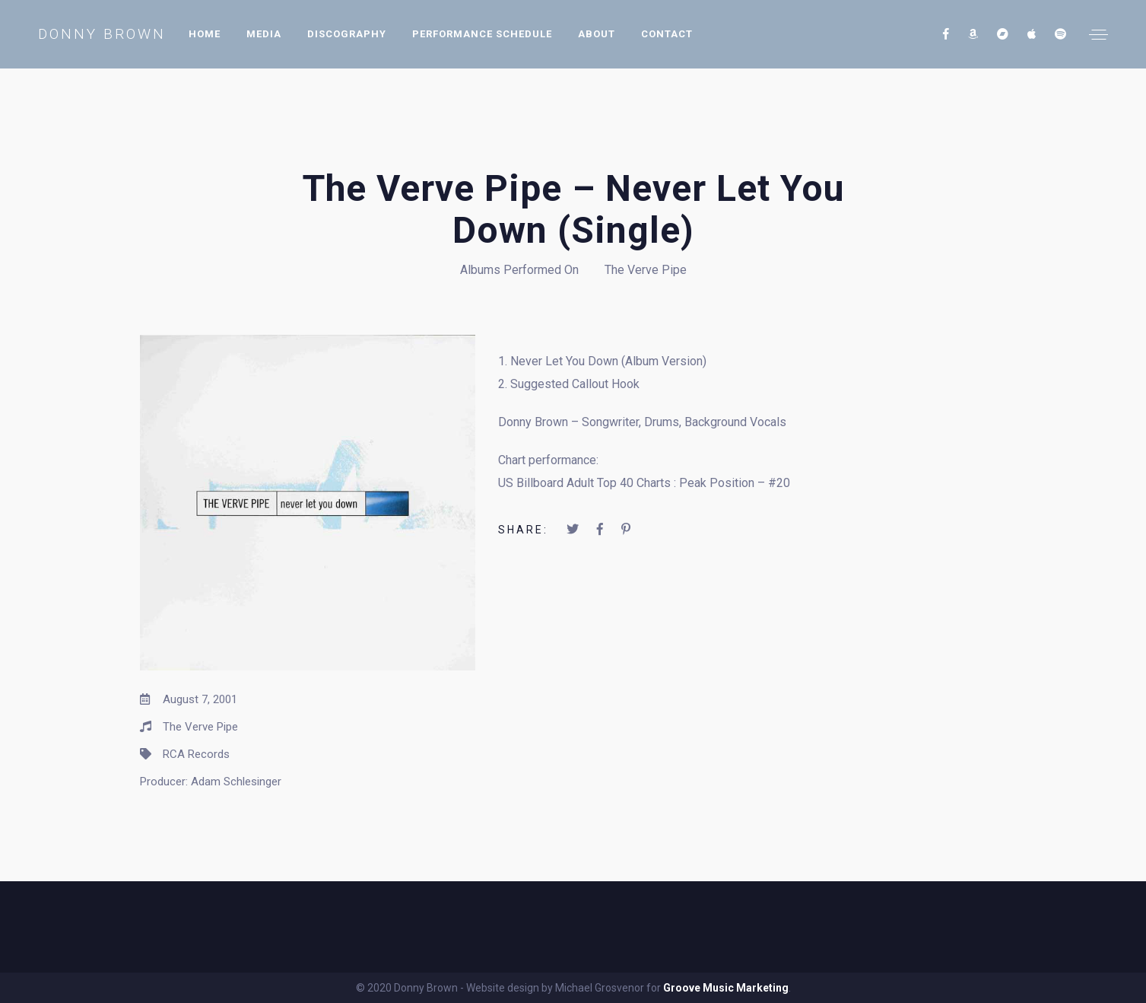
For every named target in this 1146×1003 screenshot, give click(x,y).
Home (205, 34)
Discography (346, 34)
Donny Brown (102, 34)
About (596, 34)
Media (263, 34)
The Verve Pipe (646, 270)
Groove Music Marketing (726, 988)
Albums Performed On (519, 270)
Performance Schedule (482, 34)
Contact (667, 34)
